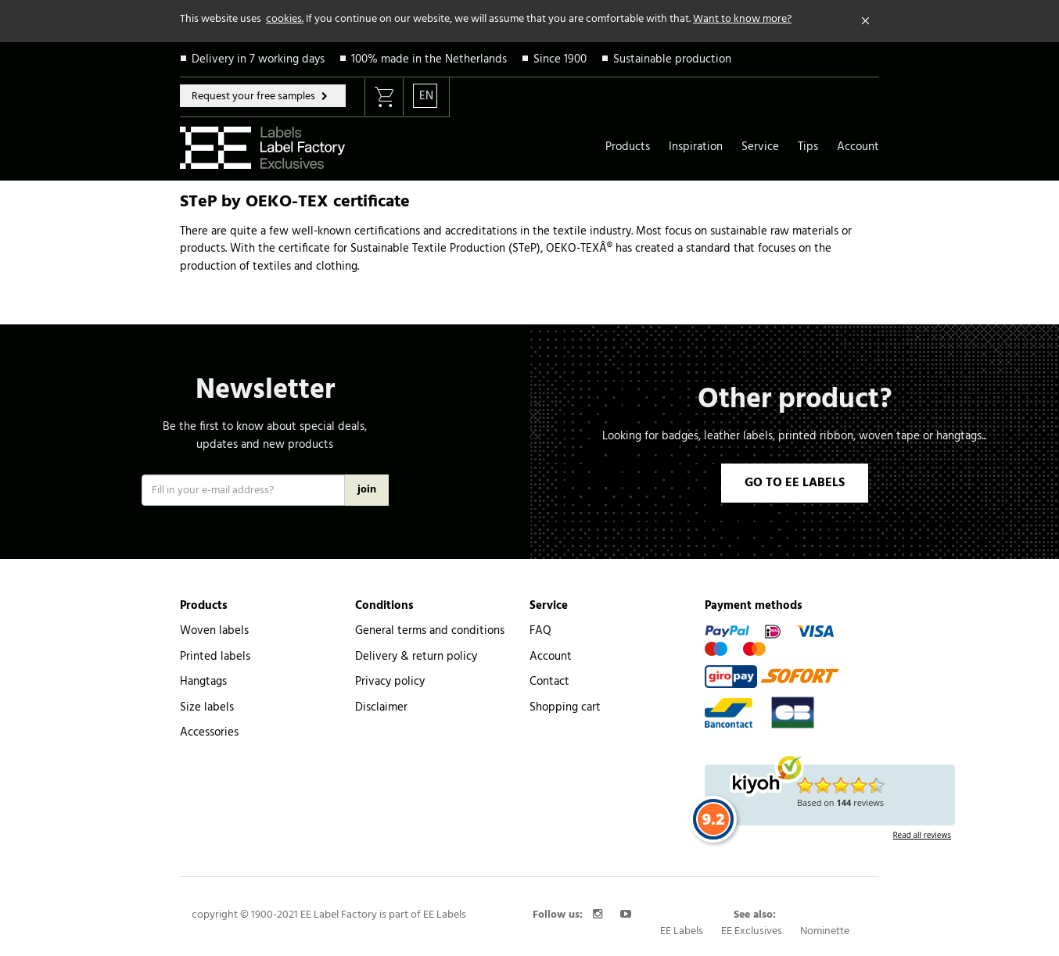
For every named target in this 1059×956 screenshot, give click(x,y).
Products (627, 147)
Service (760, 147)
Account (858, 147)
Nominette (824, 931)
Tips (808, 147)
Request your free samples (255, 97)
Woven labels (214, 630)
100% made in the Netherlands (429, 59)
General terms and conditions (429, 630)
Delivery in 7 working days (258, 59)
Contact (549, 681)
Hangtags (203, 681)
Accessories (209, 732)
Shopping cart (565, 707)
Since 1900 (560, 59)
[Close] (866, 21)
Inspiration (696, 147)
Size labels (207, 707)
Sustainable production (672, 59)
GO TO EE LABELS (795, 483)
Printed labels (215, 656)
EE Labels (681, 931)
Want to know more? (742, 19)
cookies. (284, 19)
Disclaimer (381, 707)
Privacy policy (390, 681)
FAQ (540, 630)
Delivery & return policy (416, 656)
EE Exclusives (751, 931)
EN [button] (426, 96)
